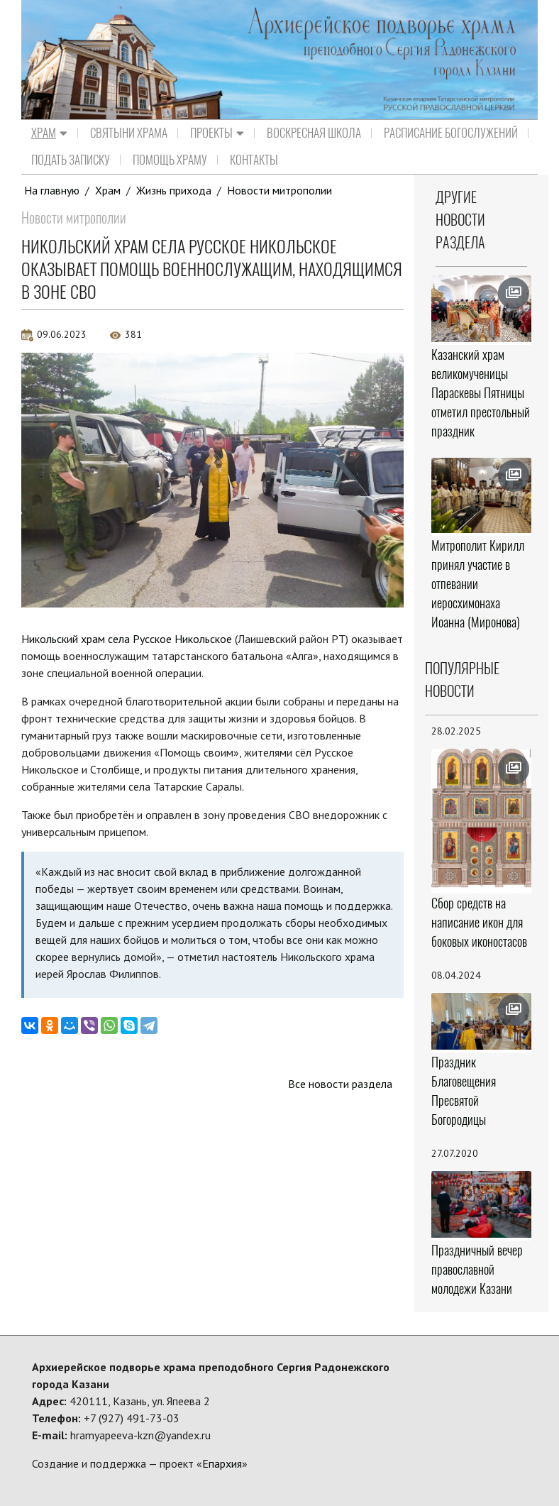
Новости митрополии (279, 190)
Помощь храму (170, 159)
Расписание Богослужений (451, 132)
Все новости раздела (340, 1084)
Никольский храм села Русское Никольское (126, 639)
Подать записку (70, 159)
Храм (49, 132)
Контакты (254, 159)
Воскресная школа (314, 132)
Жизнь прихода (173, 190)
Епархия (222, 1463)
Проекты (217, 132)
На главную (51, 190)
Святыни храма (128, 132)
